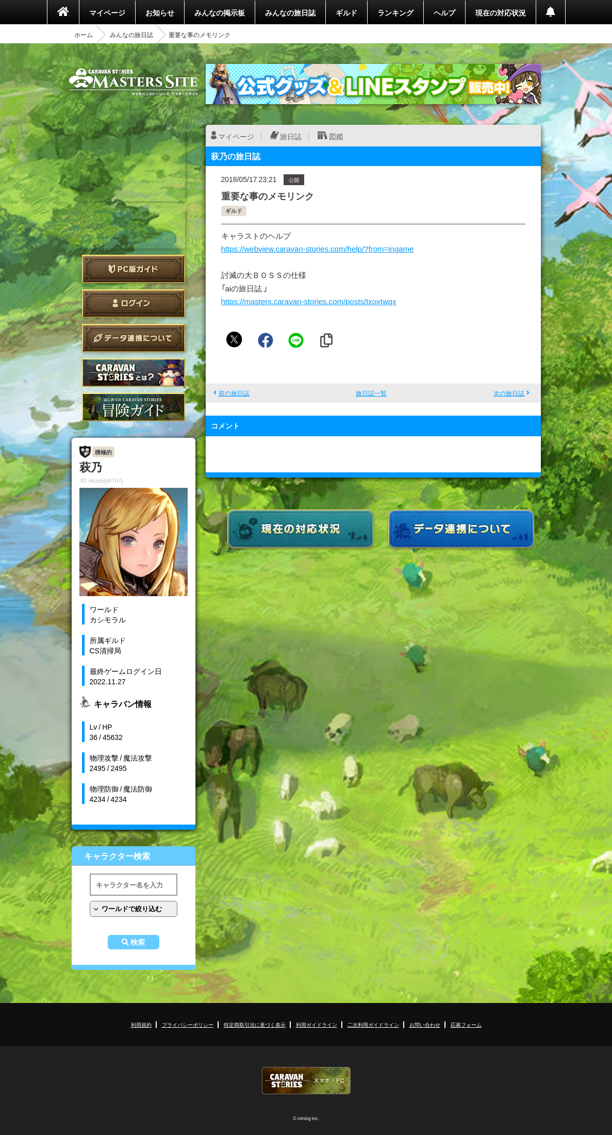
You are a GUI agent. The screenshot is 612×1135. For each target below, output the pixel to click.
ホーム (83, 34)
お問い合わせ (424, 1024)
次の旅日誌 (508, 393)
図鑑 (336, 136)
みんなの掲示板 (219, 12)
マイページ (107, 12)
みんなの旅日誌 (290, 12)
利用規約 (141, 1024)
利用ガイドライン (316, 1024)
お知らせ (159, 12)
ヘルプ (444, 12)
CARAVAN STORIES (306, 1080)
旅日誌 (291, 136)
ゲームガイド (133, 407)
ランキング (395, 12)
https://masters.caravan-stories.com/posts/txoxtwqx (308, 301)
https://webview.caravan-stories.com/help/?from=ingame (317, 248)
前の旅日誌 (234, 393)
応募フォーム (466, 1024)
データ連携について (133, 338)
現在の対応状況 (500, 12)
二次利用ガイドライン (373, 1024)
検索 (137, 942)
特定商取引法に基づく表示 (255, 1024)
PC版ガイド (133, 269)
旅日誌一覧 (371, 393)
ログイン (133, 303)
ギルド (346, 12)
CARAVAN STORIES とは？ (133, 372)
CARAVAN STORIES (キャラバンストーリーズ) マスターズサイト (134, 82)
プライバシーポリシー (187, 1024)
